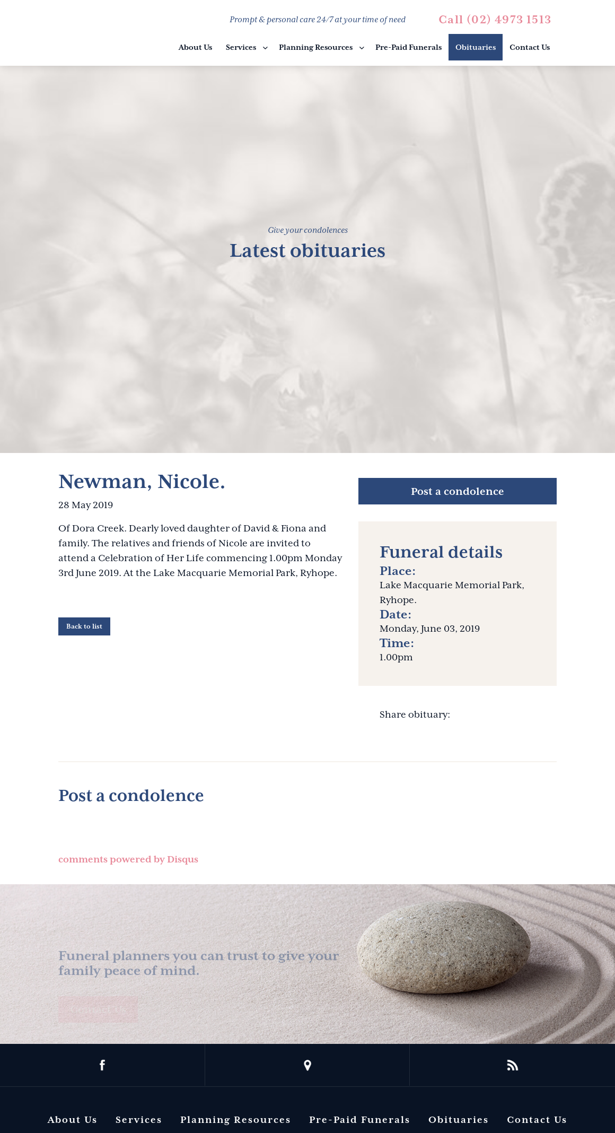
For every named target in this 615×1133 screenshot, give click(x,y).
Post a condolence (457, 491)
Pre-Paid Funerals (408, 47)
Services (241, 47)
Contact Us (529, 47)
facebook (102, 1065)
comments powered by (128, 859)
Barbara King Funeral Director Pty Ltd (111, 34)
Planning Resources (316, 47)
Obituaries (475, 47)
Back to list (84, 626)
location (307, 1065)
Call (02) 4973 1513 (494, 19)
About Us (195, 47)
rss (512, 1065)
